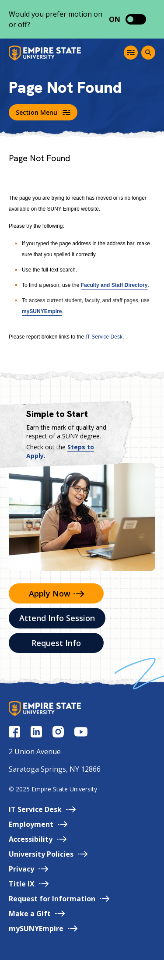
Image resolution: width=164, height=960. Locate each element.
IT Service (42, 809)
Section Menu (43, 112)
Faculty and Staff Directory (114, 285)
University (48, 854)
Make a (37, 913)
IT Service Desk (103, 337)
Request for (59, 899)
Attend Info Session (57, 618)
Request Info (56, 643)
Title (29, 884)
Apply (56, 593)
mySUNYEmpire (42, 311)
